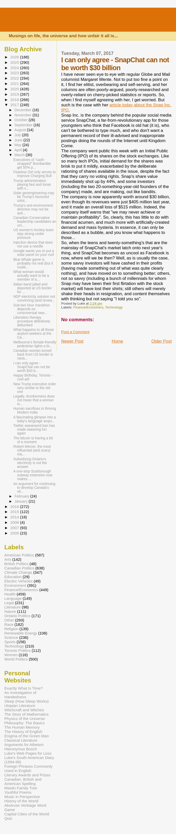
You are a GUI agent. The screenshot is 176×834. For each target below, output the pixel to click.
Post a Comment (75, 332)
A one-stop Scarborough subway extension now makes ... (32, 475)
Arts (7, 559)
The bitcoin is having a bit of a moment (33, 440)
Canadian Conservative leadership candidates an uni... (34, 221)
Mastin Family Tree (20, 788)
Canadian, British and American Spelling (23, 781)
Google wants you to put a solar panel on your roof (33, 253)
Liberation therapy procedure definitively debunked (31, 321)
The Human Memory (22, 727)
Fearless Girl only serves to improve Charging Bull (34, 174)
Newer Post (72, 341)
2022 (15, 78)
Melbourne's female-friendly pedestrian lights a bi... (34, 344)
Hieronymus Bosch (20, 749)
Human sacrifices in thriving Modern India (34, 410)
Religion (11, 629)
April (19, 150)
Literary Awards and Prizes (27, 775)
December (24, 110)
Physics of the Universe (24, 718)
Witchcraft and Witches (24, 710)
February (22, 496)
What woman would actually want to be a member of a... (31, 275)
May (18, 145)
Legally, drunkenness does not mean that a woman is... (34, 400)
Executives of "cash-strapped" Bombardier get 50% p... (32, 163)
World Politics (16, 659)
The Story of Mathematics (26, 714)
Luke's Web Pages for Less (27, 753)
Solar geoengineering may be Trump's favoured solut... (33, 197)
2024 (15, 68)
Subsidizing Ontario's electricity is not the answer (30, 463)
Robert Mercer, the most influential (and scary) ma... (32, 450)
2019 (15, 94)
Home (117, 341)
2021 (15, 83)
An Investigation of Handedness (20, 694)
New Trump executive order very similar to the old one (34, 388)
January (22, 501)
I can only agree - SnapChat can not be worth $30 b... (31, 367)
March (20, 155)
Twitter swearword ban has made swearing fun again (34, 429)
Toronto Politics (17, 650)
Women (11, 655)
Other (9, 620)
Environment (15, 585)
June (19, 140)
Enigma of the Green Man (26, 736)
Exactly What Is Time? (23, 688)
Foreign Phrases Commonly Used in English (28, 768)
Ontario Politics (17, 616)
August (21, 130)
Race (8, 624)
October (22, 120)
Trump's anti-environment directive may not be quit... (33, 209)
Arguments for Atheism (24, 744)
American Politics (19, 555)
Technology (114, 307)
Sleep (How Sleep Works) (26, 701)
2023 (15, 73)
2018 (15, 99)
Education (13, 577)
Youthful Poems (17, 792)
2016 (15, 506)
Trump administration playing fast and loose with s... (32, 184)
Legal (9, 603)
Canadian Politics (19, 568)
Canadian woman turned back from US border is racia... (33, 354)
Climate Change (18, 572)
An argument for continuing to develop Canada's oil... (34, 487)
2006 (15, 533)
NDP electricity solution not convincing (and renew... (34, 298)
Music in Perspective (22, 796)
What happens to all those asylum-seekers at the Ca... (33, 333)
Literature (12, 607)
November (24, 115)
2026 (15, 57)
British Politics (16, 564)
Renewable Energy (20, 633)
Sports (10, 642)
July (18, 135)
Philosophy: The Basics (24, 723)
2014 (15, 517)
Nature (10, 611)
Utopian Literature (19, 705)
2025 (15, 62)
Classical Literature (20, 740)
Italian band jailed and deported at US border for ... (32, 288)
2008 (15, 522)
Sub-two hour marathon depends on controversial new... (31, 309)
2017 (15, 105)
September (24, 125)
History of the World (21, 801)
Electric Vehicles (18, 581)
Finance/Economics (88, 307)
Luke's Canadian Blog (71, 21)
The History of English (23, 731)
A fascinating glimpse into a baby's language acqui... (34, 419)
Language (13, 598)
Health (10, 594)
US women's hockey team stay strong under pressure (33, 234)
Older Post (161, 341)
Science (11, 637)
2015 (15, 511)
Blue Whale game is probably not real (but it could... (33, 263)
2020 (15, 89)
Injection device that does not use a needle (33, 244)
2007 (15, 528)
